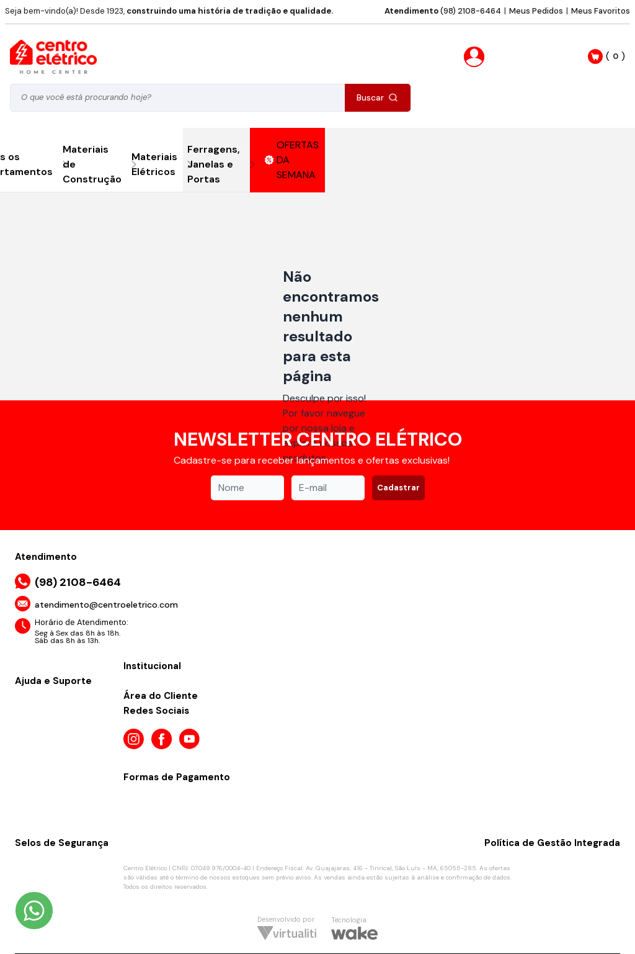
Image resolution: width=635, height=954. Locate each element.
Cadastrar (398, 487)
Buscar (377, 97)
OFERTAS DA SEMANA (292, 159)
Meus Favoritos (600, 11)
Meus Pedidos (536, 11)
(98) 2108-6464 (442, 11)
